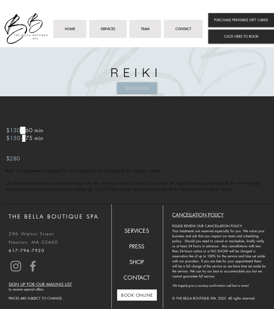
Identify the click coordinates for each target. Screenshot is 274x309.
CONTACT (137, 277)
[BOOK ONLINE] (137, 295)
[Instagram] (16, 266)
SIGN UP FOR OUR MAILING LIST (40, 284)
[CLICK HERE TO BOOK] (241, 37)
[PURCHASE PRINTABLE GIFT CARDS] (241, 20)
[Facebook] (33, 266)
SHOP (136, 262)
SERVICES (136, 230)
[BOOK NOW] (137, 88)
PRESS (137, 246)
